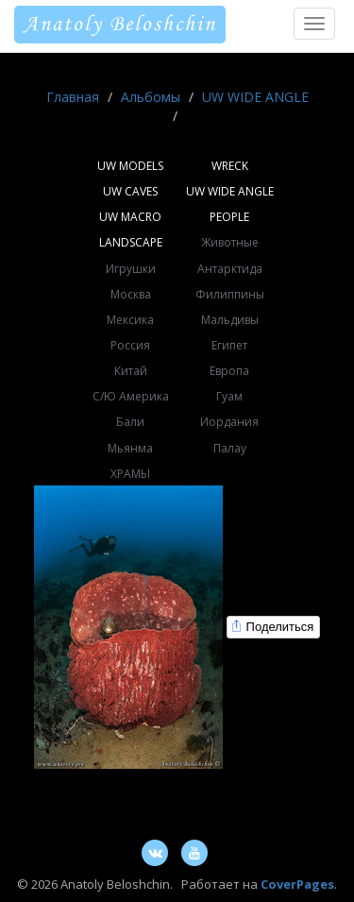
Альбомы (150, 97)
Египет (229, 345)
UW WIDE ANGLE (255, 97)
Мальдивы (230, 320)
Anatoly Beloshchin (120, 24)
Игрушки (131, 269)
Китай (130, 371)
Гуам (229, 396)
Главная (72, 97)
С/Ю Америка (131, 396)
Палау (229, 448)
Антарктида (229, 269)
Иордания (229, 422)
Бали (130, 422)
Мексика (130, 320)
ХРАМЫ (130, 474)
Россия (130, 345)
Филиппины (229, 294)
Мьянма (130, 448)
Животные (230, 242)
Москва (130, 294)
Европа (229, 371)
